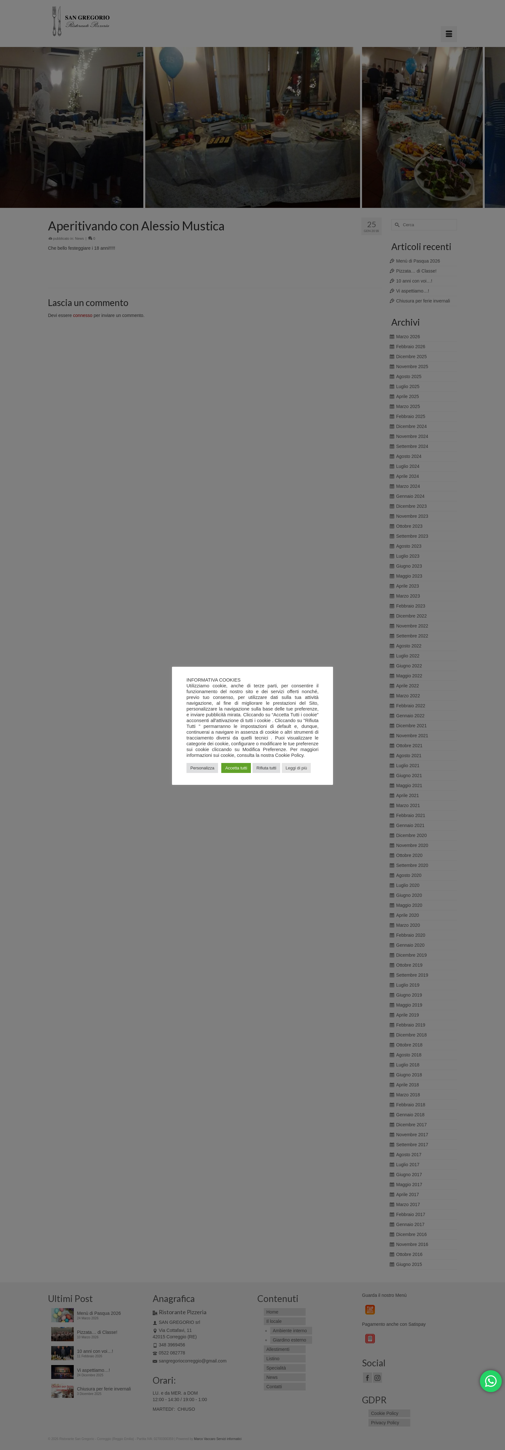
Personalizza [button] (202, 768)
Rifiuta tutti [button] (266, 768)
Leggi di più (296, 768)
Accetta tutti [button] (236, 768)
